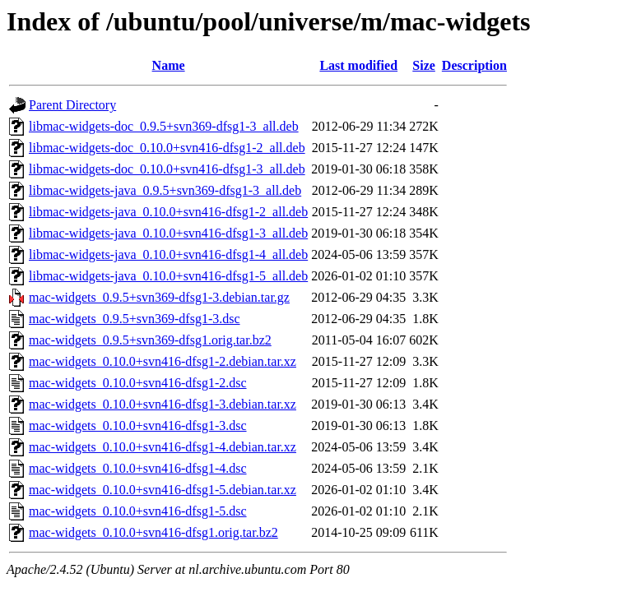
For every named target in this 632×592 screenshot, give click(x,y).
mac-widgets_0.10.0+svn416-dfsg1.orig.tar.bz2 (153, 532)
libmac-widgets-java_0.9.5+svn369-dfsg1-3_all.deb (165, 190)
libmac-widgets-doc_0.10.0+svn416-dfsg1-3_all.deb (167, 169)
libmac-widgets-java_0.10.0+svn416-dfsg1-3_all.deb (168, 233)
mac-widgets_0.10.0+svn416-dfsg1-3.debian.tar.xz (162, 404)
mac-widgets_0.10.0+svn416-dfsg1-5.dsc (138, 511)
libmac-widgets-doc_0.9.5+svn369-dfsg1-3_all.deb (164, 126)
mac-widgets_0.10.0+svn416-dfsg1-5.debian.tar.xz (162, 490)
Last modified (358, 65)
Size (423, 65)
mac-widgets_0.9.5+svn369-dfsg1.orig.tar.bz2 (150, 340)
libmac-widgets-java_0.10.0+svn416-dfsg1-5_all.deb (168, 276)
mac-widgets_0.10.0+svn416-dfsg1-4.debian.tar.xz (162, 447)
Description (474, 65)
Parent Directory (72, 105)
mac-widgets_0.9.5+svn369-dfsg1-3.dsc (134, 319)
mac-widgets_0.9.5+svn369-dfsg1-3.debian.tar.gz (159, 297)
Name (168, 65)
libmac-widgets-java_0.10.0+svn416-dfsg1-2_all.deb (168, 212)
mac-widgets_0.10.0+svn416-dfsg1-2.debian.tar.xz (162, 361)
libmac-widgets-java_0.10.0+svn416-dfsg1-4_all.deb (168, 254)
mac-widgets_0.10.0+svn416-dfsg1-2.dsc (138, 383)
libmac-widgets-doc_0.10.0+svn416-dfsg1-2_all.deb (167, 148)
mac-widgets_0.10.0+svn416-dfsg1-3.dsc (138, 425)
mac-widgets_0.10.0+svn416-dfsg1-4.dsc (138, 468)
